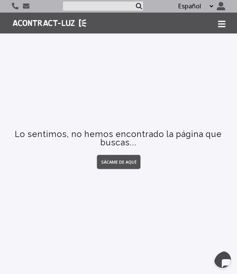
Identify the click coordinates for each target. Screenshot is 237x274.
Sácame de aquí (118, 162)
